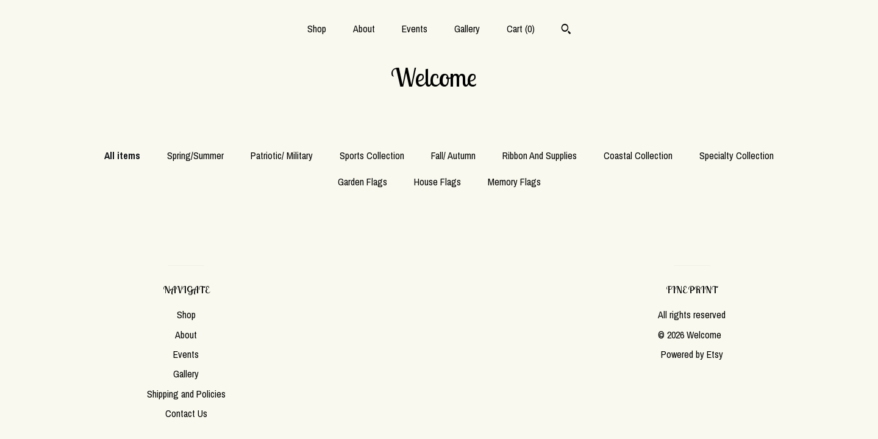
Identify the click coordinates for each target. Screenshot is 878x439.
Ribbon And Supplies (539, 155)
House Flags (437, 181)
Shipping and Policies (186, 394)
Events (414, 28)
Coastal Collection (638, 155)
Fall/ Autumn (453, 155)
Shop (316, 28)
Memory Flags (514, 181)
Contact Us (186, 413)
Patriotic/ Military (282, 155)
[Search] (566, 30)
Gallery (467, 28)
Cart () (521, 28)
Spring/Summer (195, 155)
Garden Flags (362, 181)
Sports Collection (372, 155)
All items (122, 155)
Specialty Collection (736, 155)
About (364, 28)
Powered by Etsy (692, 354)
